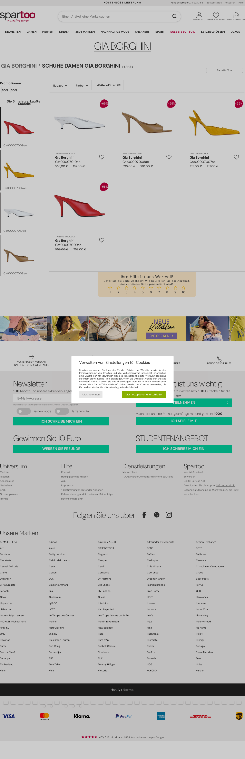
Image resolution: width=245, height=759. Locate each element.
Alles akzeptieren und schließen (144, 394)
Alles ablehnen (91, 394)
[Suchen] (174, 16)
